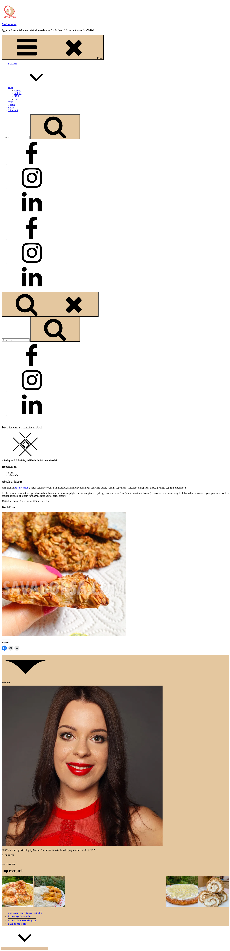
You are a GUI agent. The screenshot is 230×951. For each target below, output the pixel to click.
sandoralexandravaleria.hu (25, 913)
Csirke (17, 90)
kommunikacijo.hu (20, 917)
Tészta (11, 104)
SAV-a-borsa (9, 24)
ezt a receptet (21, 487)
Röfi (16, 96)
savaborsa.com (17, 924)
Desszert (12, 63)
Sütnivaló (13, 110)
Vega (10, 102)
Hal (16, 99)
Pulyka (17, 93)
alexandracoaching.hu (22, 920)
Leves (11, 107)
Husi (34, 87)
